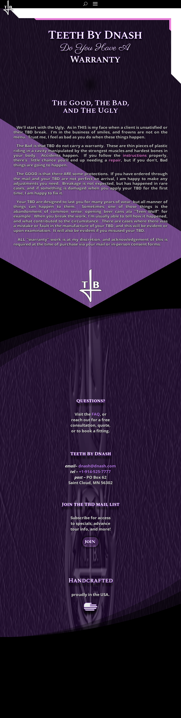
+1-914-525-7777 (95, 471)
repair (115, 160)
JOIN (90, 542)
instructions (135, 155)
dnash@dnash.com (97, 466)
